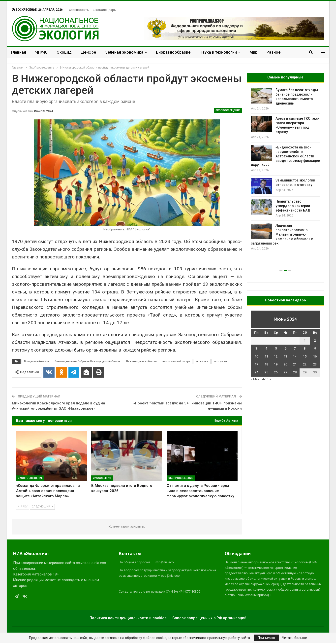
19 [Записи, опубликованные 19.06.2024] (275, 364)
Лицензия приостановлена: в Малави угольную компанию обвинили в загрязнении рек (282, 234)
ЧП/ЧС (41, 52)
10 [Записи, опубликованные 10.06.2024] (256, 356)
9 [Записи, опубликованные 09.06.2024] (315, 348)
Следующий (42, 506)
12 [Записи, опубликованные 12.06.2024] (275, 356)
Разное (273, 52)
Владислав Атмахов (36, 361)
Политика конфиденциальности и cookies (128, 618)
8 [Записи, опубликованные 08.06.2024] (304, 348)
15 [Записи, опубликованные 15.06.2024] (304, 356)
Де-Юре (88, 52)
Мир (253, 52)
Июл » (266, 379)
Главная (18, 52)
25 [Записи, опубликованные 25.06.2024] (266, 372)
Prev (23, 506)
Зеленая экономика (124, 52)
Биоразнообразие (173, 52)
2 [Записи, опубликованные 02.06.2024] (315, 340)
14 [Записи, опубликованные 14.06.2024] (295, 356)
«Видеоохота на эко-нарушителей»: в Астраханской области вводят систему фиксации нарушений (285, 156)
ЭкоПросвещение (227, 110)
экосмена (202, 361)
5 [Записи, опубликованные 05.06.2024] (276, 348)
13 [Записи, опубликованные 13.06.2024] (285, 356)
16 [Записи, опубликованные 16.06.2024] (315, 356)
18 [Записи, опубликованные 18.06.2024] (266, 364)
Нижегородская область (141, 361)
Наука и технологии (218, 52)
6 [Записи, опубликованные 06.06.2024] (285, 348)
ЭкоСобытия (102, 478)
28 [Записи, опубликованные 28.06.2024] (295, 372)
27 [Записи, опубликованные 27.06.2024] (285, 372)
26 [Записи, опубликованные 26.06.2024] (275, 372)
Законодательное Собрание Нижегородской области (88, 361)
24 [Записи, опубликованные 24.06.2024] (256, 372)
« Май (255, 379)
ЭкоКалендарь (104, 10)
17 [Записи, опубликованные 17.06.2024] (256, 364)
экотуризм (220, 361)
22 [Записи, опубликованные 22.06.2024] (304, 364)
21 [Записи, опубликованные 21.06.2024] (295, 364)
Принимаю (266, 638)
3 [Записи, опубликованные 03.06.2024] (256, 348)
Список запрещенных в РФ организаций (209, 618)
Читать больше (294, 638)
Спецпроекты (79, 10)
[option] (285, 169)
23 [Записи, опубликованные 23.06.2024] (315, 364)
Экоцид (64, 52)
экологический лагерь (176, 361)
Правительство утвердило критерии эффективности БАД (292, 205)
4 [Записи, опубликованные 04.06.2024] (266, 348)
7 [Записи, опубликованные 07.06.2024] (295, 348)
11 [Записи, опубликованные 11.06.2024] (266, 356)
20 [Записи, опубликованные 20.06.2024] (285, 364)
